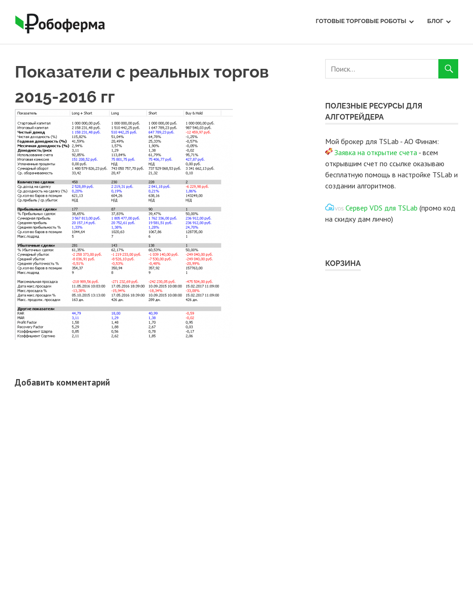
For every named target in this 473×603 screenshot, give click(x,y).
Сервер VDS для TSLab (382, 207)
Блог (435, 21)
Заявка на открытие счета (375, 152)
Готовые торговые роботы (360, 21)
